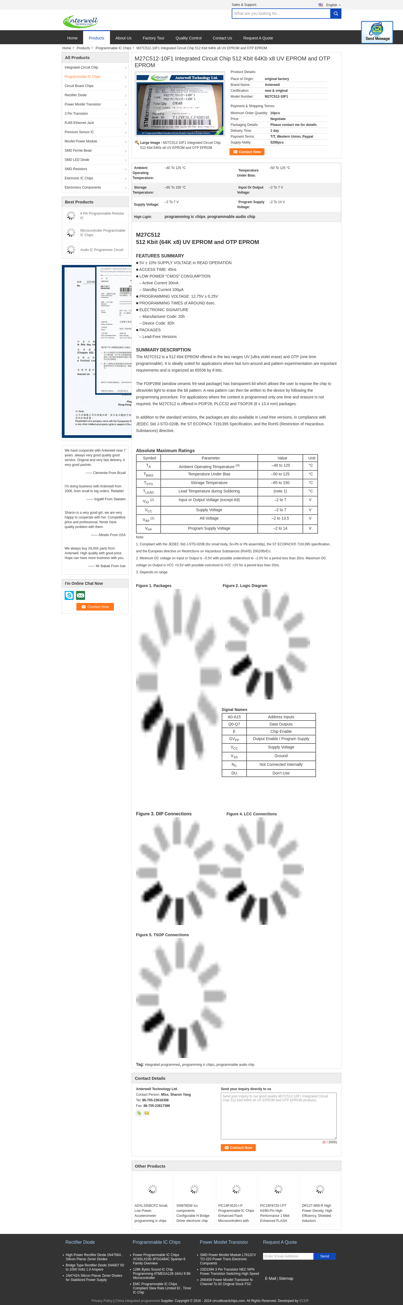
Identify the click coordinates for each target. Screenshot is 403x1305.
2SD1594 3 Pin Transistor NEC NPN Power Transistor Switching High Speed (229, 1272)
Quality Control (189, 38)
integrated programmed (162, 1065)
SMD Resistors (76, 169)
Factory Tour (154, 38)
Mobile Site (273, 1285)
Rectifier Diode (76, 95)
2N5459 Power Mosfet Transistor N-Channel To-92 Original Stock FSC (227, 1282)
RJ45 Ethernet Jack (79, 123)
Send (324, 1256)
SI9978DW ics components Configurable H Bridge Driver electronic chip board (192, 1216)
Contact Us (222, 38)
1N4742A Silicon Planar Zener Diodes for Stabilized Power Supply (94, 1278)
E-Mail (270, 1278)
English (333, 5)
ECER (304, 1301)
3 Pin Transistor (76, 114)
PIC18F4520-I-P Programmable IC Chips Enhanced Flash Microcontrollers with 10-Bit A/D (236, 1216)
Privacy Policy (102, 1301)
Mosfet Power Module (81, 141)
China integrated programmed (137, 1301)
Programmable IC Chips (113, 48)
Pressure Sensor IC (79, 132)
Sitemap (286, 1278)
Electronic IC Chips (79, 178)
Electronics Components (83, 187)
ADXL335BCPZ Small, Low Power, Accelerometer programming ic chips (151, 1213)
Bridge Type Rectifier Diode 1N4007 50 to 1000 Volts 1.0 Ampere (95, 1267)
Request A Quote (258, 38)
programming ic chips (198, 1065)
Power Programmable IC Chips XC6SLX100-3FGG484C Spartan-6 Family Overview (159, 1259)
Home (72, 38)
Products (96, 38)
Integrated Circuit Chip (81, 67)
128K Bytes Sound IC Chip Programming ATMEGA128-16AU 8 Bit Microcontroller (162, 1274)
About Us (124, 38)
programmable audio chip (235, 1065)
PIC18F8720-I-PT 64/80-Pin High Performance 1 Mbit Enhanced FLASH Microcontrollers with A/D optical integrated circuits (276, 1221)
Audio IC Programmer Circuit (101, 250)
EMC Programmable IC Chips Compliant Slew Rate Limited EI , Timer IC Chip (162, 1288)
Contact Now (250, 152)
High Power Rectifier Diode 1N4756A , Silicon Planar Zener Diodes (94, 1257)
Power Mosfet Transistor (83, 104)
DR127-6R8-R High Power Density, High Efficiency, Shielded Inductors (317, 1213)
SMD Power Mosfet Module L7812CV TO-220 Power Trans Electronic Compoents (228, 1259)
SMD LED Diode (77, 160)
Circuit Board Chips (79, 86)
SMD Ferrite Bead (78, 150)
